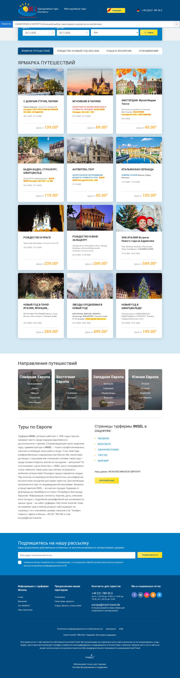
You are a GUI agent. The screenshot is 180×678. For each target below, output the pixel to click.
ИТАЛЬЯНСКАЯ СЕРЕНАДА (138, 169)
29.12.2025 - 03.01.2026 (81, 323)
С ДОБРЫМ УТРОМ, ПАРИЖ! (40, 101)
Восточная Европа (65, 379)
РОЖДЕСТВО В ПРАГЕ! (37, 237)
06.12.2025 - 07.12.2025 (32, 185)
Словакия (71, 393)
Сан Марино (145, 397)
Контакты (43, 12)
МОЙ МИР (103, 460)
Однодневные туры (48, 9)
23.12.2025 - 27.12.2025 (32, 247)
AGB (121, 629)
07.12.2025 (76, 184)
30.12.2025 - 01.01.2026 (131, 323)
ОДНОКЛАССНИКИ (108, 449)
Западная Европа (108, 377)
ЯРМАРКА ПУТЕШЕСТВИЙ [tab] (36, 51)
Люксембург (108, 402)
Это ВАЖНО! (24, 605)
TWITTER (102, 455)
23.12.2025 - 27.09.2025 (81, 255)
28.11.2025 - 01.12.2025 (32, 116)
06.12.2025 (126, 119)
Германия (108, 388)
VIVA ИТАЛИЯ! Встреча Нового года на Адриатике (138, 239)
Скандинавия (35, 383)
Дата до (60, 28)
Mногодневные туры (75, 9)
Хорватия (145, 393)
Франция (108, 383)
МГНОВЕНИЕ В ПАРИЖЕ (86, 101)
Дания (34, 388)
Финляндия (35, 402)
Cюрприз (116, 10)
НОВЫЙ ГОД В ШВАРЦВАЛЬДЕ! (132, 306)
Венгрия (71, 397)
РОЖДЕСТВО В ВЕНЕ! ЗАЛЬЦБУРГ (85, 238)
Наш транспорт (25, 610)
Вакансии (22, 601)
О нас (20, 597)
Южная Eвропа (145, 377)
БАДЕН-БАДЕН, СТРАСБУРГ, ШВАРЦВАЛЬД (40, 171)
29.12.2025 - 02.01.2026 (32, 323)
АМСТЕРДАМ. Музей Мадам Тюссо (139, 102)
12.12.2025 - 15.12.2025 (131, 182)
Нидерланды (108, 393)
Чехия (72, 388)
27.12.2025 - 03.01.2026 (131, 253)
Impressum (111, 629)
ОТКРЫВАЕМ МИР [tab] (148, 51)
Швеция (35, 393)
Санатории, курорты (64, 601)
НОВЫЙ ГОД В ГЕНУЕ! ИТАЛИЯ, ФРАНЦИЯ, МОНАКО (36, 306)
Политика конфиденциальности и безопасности (80, 629)
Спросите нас (106, 480)
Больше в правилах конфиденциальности (45, 566)
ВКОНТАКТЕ (104, 444)
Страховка (60, 597)
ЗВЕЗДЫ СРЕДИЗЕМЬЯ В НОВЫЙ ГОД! (87, 306)
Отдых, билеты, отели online (68, 605)
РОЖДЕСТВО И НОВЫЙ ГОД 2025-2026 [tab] (78, 51)
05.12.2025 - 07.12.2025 (81, 116)
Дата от (26, 28)
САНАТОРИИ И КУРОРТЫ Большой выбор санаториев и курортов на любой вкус (58, 24)
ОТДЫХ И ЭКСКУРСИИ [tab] (119, 51)
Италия (145, 383)
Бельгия (108, 397)
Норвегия (35, 397)
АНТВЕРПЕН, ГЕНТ (83, 169)
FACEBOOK (103, 438)
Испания (145, 388)
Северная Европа (35, 377)
